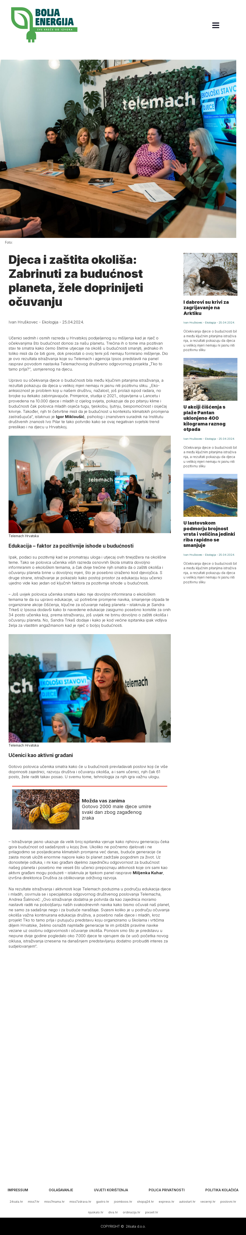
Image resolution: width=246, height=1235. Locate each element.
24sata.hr (16, 1201)
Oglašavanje (61, 1190)
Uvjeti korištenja (111, 1190)
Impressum (18, 1190)
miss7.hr (33, 1201)
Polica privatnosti (167, 1190)
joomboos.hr (123, 1201)
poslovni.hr (228, 1201)
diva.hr (113, 1212)
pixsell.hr (151, 1212)
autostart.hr (187, 1201)
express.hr (166, 1201)
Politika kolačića (221, 1190)
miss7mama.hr (54, 1201)
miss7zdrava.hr (80, 1201)
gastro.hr (102, 1201)
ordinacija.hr (131, 1212)
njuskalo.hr (95, 1212)
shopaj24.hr (145, 1201)
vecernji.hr (208, 1201)
